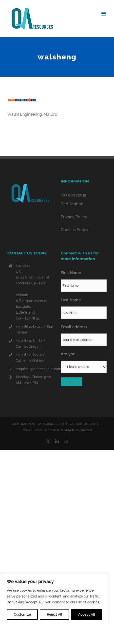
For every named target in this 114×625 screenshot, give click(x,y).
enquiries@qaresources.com (34, 369)
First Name (71, 272)
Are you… (69, 354)
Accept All (86, 614)
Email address (74, 327)
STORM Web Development (74, 430)
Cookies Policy (74, 229)
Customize (22, 614)
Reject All (54, 614)
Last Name (71, 300)
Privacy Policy (74, 217)
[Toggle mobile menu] (104, 13)
